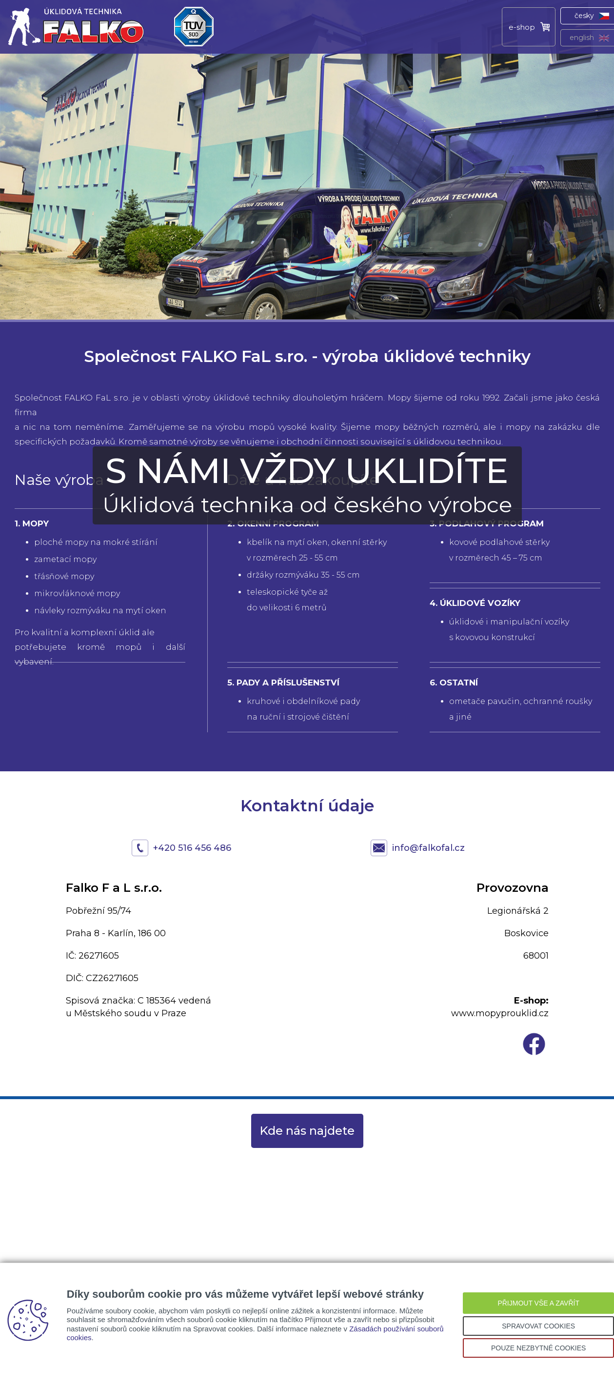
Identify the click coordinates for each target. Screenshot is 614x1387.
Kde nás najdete (307, 1131)
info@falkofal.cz (428, 848)
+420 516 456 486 (192, 848)
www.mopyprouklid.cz (500, 1013)
